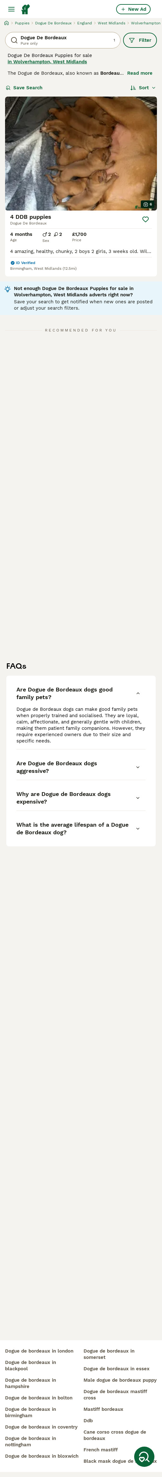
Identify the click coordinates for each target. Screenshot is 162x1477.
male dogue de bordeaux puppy (120, 1380)
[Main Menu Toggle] (11, 9)
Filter (140, 40)
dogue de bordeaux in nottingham (30, 1442)
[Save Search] (144, 1457)
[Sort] (143, 87)
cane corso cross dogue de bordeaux (115, 1435)
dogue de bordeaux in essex (117, 1369)
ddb (88, 1420)
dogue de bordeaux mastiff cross (115, 1395)
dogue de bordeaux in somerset (109, 1354)
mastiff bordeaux (103, 1409)
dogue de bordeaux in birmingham (30, 1412)
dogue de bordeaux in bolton (38, 1398)
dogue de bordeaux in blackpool (30, 1366)
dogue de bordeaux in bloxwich (41, 1456)
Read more (140, 73)
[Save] (145, 219)
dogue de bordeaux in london (39, 1351)
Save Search (24, 88)
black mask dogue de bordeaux (120, 1461)
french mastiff (101, 1450)
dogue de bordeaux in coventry (41, 1427)
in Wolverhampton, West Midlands (47, 62)
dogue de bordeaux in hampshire (30, 1383)
